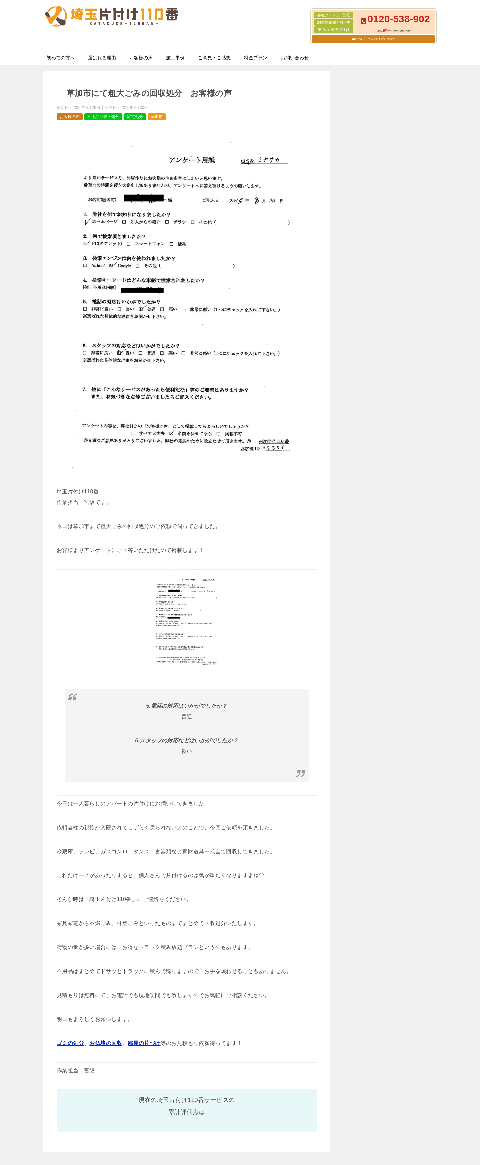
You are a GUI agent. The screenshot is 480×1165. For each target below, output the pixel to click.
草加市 (157, 116)
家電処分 (135, 116)
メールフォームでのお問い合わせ (375, 38)
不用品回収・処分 (103, 116)
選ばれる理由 (102, 57)
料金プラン (255, 57)
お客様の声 (141, 57)
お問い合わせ (295, 57)
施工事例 (175, 57)
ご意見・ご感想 (214, 57)
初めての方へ (61, 57)
